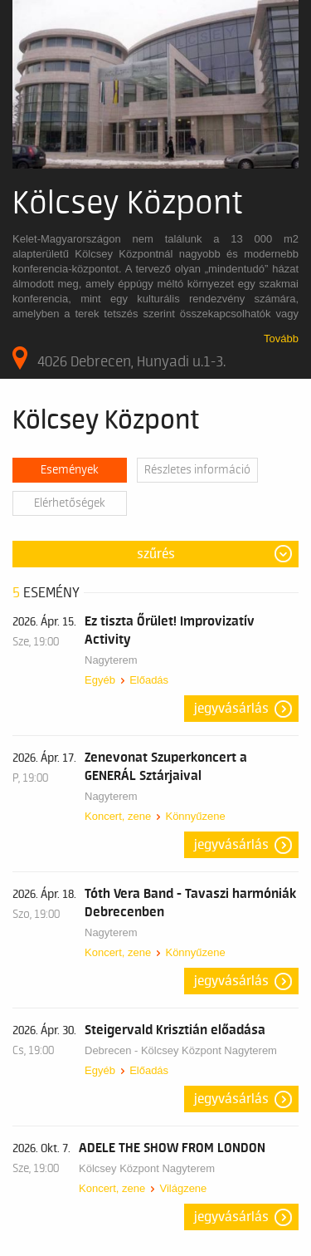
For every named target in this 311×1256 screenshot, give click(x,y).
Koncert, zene (118, 816)
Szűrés (156, 554)
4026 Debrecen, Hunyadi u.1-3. (119, 358)
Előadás (148, 680)
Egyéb (100, 680)
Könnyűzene (195, 816)
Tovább (281, 338)
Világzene (183, 1188)
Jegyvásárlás (231, 708)
